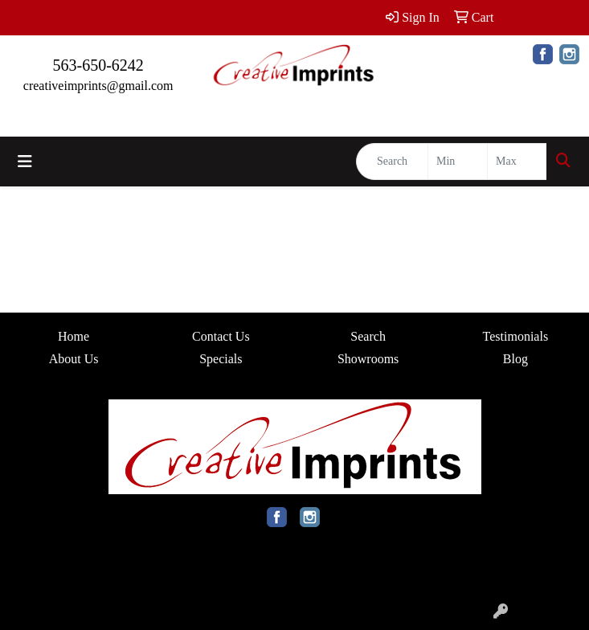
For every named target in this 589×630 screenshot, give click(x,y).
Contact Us (221, 336)
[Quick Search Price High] (517, 161)
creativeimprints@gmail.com (98, 85)
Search (368, 336)
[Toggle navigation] (25, 161)
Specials (220, 359)
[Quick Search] (392, 161)
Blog (515, 359)
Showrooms (368, 359)
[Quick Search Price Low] (457, 161)
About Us (74, 359)
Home (73, 336)
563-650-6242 (98, 65)
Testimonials (516, 336)
